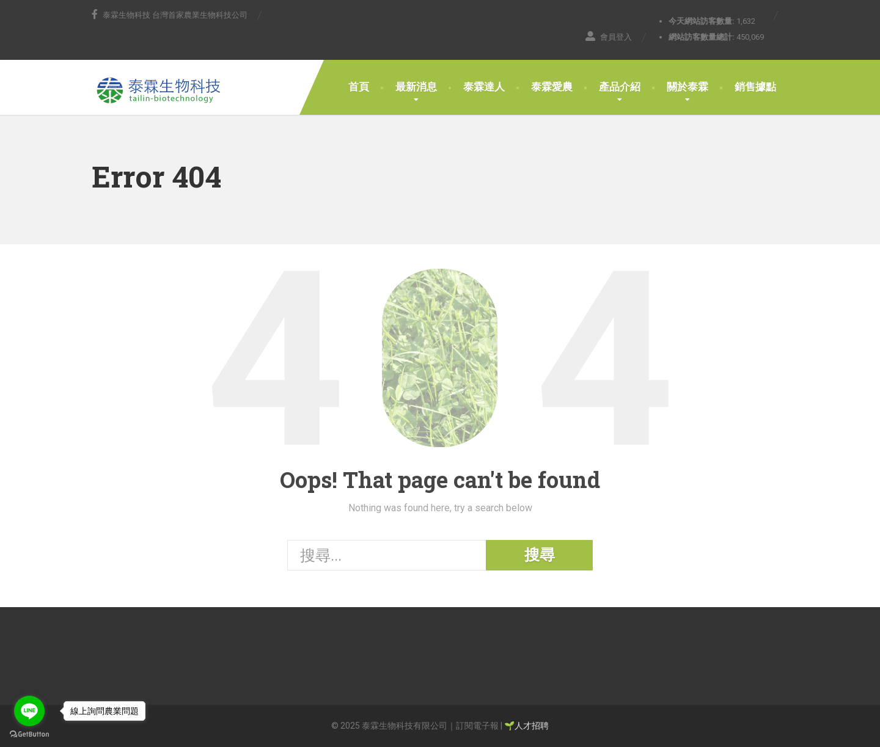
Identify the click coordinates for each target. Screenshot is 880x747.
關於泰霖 (687, 87)
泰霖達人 (484, 87)
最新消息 (416, 87)
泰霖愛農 (552, 87)
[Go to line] (29, 711)
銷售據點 (755, 87)
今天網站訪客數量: (702, 21)
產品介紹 (619, 87)
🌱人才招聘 (526, 726)
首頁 (358, 87)
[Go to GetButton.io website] (29, 734)
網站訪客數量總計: (702, 37)
